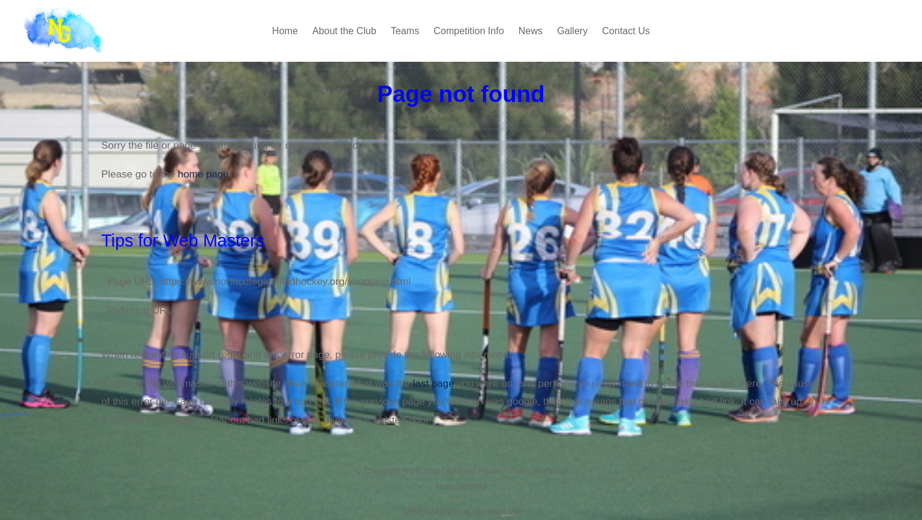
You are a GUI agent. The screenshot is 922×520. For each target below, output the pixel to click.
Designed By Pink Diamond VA (461, 511)
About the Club (344, 30)
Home (285, 30)
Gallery (572, 30)
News (531, 30)
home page (203, 174)
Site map (550, 471)
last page (433, 383)
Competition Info (468, 30)
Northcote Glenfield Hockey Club (464, 471)
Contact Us (626, 30)
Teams (405, 30)
